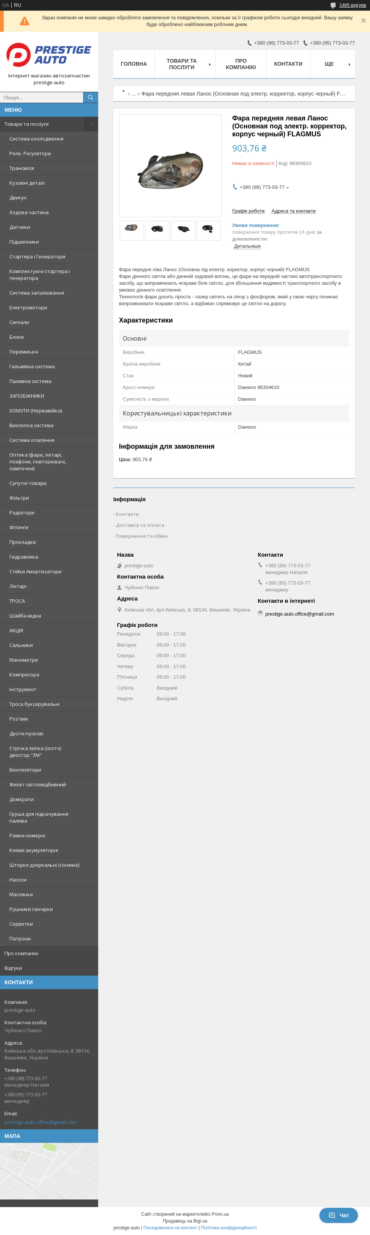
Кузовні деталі (27, 182)
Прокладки (22, 542)
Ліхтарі (17, 586)
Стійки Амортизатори (35, 571)
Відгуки (13, 968)
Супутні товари (27, 483)
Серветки (21, 923)
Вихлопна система (31, 425)
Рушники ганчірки (31, 909)
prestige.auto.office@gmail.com (40, 1122)
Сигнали (19, 322)
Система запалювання (36, 292)
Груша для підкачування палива (38, 817)
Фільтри (19, 497)
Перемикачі (23, 351)
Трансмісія (21, 168)
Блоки (16, 336)
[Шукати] (90, 97)
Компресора (24, 674)
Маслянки (21, 894)
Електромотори (28, 307)
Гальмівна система (32, 366)
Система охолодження (36, 138)
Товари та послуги (27, 123)
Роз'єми (18, 718)
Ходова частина (29, 212)
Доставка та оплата (140, 525)
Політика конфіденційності (229, 1227)
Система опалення (31, 440)
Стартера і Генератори (37, 256)
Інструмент (22, 689)
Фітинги (18, 527)
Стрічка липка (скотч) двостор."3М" (35, 751)
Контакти (288, 64)
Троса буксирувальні (34, 704)
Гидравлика (23, 556)
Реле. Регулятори (30, 153)
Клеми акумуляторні (33, 850)
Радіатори (21, 512)
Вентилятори (25, 769)
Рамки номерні (27, 835)
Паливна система (30, 381)
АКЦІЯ (16, 630)
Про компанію (22, 953)
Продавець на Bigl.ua (185, 1221)
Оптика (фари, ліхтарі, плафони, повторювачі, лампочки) (37, 461)
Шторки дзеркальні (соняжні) (44, 864)
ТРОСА (17, 600)
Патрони (20, 938)
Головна (134, 64)
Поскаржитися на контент (170, 1227)
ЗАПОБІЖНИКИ (26, 395)
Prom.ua (220, 1214)
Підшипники (24, 241)
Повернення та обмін (142, 536)
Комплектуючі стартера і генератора (39, 274)
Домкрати (21, 799)
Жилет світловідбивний (37, 784)
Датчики (19, 227)
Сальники (21, 645)
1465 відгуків (352, 5)
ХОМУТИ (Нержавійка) (35, 410)
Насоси (17, 879)
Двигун (17, 197)
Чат (338, 1215)
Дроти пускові (26, 733)
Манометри (23, 659)
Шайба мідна (25, 615)
